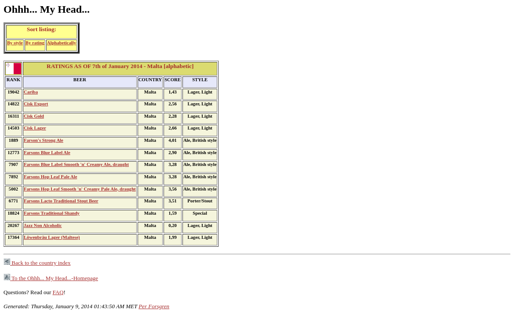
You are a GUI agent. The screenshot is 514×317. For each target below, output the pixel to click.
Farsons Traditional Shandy (52, 213)
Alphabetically (61, 42)
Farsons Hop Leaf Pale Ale (50, 176)
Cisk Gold (34, 116)
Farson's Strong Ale (43, 140)
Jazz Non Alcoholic (43, 225)
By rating (35, 42)
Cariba (31, 92)
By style (15, 42)
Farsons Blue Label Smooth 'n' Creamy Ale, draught (76, 164)
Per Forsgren (154, 306)
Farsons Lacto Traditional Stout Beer (61, 200)
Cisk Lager (35, 128)
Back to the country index (37, 262)
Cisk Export (36, 103)
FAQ (58, 292)
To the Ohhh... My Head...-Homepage (51, 278)
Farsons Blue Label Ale (47, 152)
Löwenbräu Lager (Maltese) (52, 237)
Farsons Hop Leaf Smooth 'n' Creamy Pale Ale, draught (80, 189)
